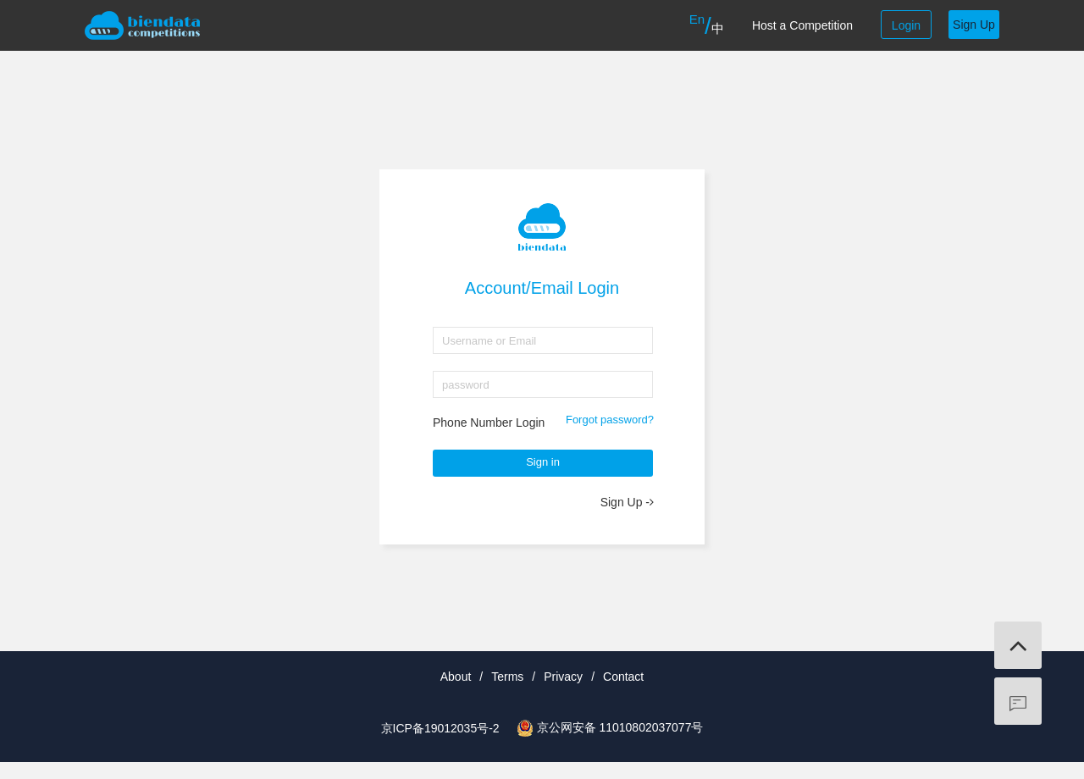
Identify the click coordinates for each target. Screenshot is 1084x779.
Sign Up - (627, 502)
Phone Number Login (489, 422)
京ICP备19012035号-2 (440, 728)
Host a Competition (802, 25)
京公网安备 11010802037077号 (620, 727)
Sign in (543, 462)
